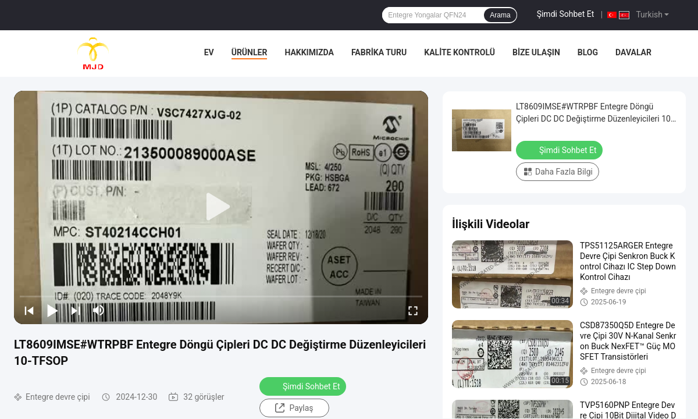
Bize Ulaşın (536, 52)
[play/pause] (52, 310)
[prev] (29, 310)
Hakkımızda (309, 52)
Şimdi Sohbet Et (565, 14)
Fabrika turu (379, 52)
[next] (75, 310)
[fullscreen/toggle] (413, 310)
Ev (209, 52)
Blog (588, 52)
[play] (221, 207)
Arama (500, 15)
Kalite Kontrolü (459, 52)
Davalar (633, 52)
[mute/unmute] (99, 310)
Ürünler (250, 52)
